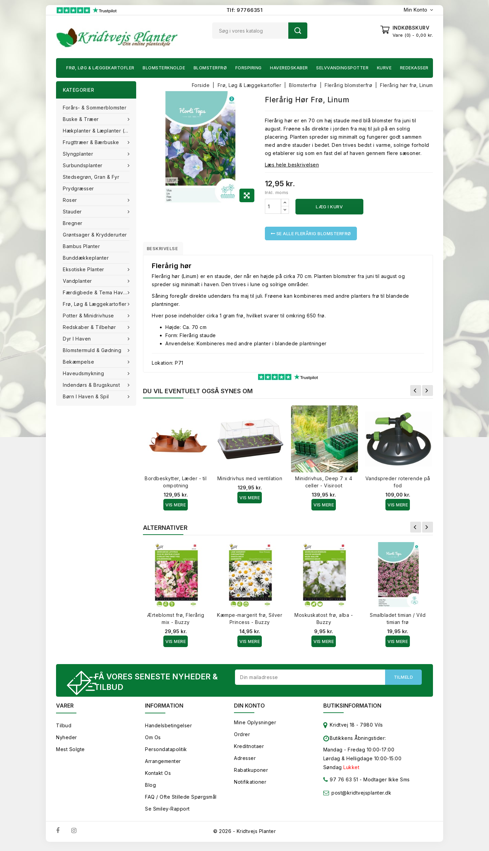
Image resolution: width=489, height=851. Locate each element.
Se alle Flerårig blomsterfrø (311, 233)
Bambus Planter (81, 246)
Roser (70, 200)
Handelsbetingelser (168, 729)
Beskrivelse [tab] (167, 249)
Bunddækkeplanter (86, 258)
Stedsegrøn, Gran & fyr (91, 177)
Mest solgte (70, 753)
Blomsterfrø (210, 67)
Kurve (384, 67)
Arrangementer (163, 765)
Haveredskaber (289, 67)
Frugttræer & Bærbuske (92, 142)
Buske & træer (81, 119)
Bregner (73, 223)
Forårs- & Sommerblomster (94, 107)
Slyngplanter (79, 154)
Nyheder (66, 741)
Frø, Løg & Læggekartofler (100, 67)
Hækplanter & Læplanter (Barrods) (99, 131)
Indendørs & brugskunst (92, 385)
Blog (150, 789)
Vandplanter (78, 281)
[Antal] (273, 206)
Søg (297, 30)
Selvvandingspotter (342, 67)
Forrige (415, 392)
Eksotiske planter (84, 269)
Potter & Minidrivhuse (89, 315)
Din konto (249, 709)
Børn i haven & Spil (86, 396)
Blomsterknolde (164, 67)
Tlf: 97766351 (245, 10)
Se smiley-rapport (167, 813)
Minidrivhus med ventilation (250, 481)
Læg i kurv (329, 206)
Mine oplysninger (255, 726)
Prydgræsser (78, 188)
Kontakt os (158, 777)
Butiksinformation (352, 709)
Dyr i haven (77, 339)
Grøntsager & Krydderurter (95, 235)
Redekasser (414, 67)
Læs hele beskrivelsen (292, 165)
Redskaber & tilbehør (90, 327)
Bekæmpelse (79, 362)
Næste (427, 392)
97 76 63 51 (340, 785)
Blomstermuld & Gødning (93, 350)
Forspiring (248, 67)
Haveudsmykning (84, 373)
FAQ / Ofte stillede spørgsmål (181, 801)
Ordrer (242, 738)
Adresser (245, 762)
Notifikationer (250, 786)
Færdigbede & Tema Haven (97, 292)
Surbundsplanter (83, 165)
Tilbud (63, 729)
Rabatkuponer (251, 774)
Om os (153, 741)
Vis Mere (175, 507)
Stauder (73, 211)
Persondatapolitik (166, 753)
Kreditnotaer (249, 750)
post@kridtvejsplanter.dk (361, 797)
